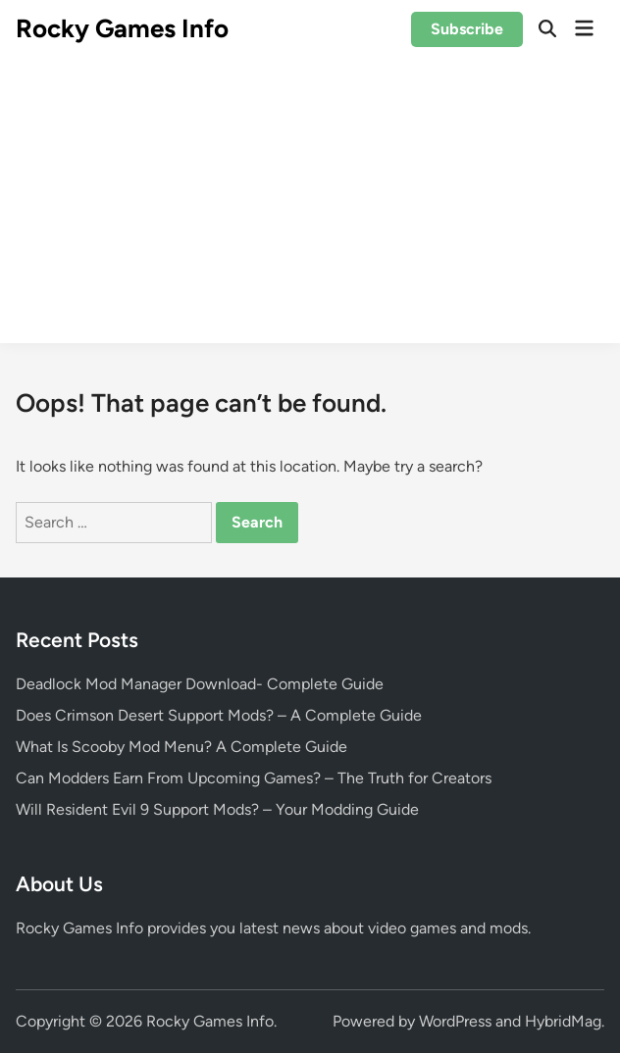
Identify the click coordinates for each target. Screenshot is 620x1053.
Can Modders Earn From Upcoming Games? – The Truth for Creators (253, 778)
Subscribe (467, 29)
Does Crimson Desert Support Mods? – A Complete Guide (219, 715)
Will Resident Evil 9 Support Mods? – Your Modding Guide (217, 809)
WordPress (455, 1021)
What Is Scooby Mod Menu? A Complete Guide (181, 746)
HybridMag (563, 1021)
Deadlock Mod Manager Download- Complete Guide (200, 684)
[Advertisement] (310, 206)
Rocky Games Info (122, 28)
